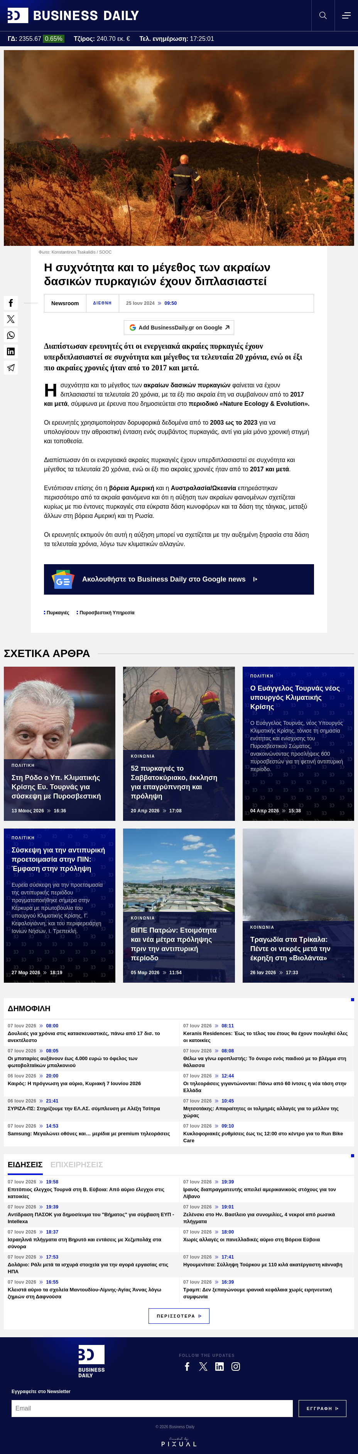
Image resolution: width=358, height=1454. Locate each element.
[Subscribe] (320, 1408)
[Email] (152, 1408)
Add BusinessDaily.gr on (186, 328)
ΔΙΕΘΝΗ (102, 303)
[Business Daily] (92, 1361)
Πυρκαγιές (58, 612)
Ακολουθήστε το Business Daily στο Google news (154, 579)
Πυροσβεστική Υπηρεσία (106, 612)
